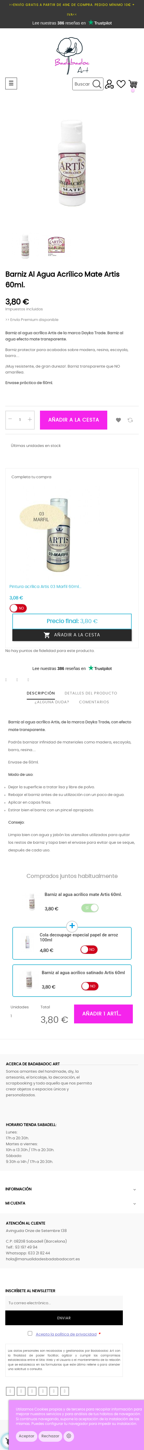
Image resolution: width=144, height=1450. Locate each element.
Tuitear (20, 680)
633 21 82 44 (39, 1253)
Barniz (11, 333)
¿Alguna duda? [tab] (52, 702)
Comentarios (94, 702)
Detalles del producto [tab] (91, 693)
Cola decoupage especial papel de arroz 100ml (79, 937)
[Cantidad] (20, 420)
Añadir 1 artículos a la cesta (107, 1013)
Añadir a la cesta (73, 419)
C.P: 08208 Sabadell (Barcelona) (36, 1241)
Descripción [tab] (41, 693)
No (21, 608)
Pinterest (32, 680)
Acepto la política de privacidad (66, 1334)
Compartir (9, 680)
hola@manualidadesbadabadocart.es (43, 1259)
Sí (87, 908)
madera (87, 350)
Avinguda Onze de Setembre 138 (36, 1231)
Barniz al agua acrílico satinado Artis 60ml (83, 972)
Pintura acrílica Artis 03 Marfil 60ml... (45, 587)
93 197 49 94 (26, 1247)
